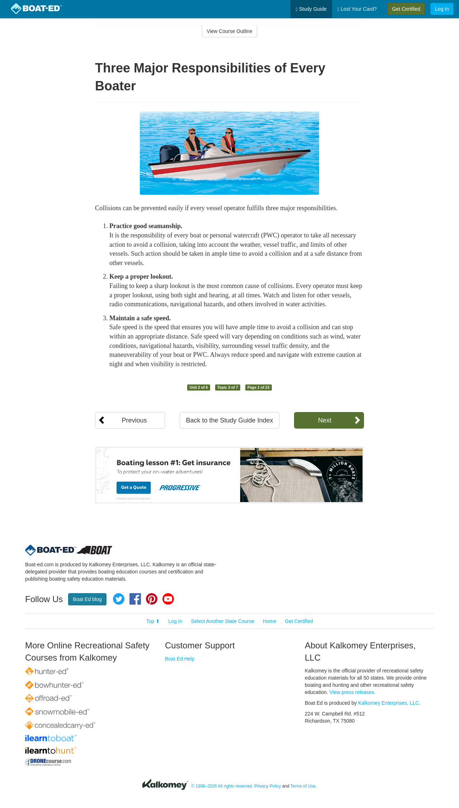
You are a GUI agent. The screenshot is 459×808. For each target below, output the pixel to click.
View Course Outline (229, 31)
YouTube (168, 599)
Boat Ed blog (87, 599)
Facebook (135, 599)
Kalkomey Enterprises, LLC (388, 703)
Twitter (118, 599)
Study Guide (311, 9)
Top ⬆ (153, 621)
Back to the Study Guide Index (229, 420)
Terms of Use (303, 786)
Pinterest (151, 599)
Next (324, 420)
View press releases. (353, 692)
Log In (442, 9)
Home (269, 621)
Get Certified (406, 9)
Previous (134, 420)
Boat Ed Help (180, 659)
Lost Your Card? (357, 9)
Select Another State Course (222, 621)
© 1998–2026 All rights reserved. (222, 786)
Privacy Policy (267, 786)
